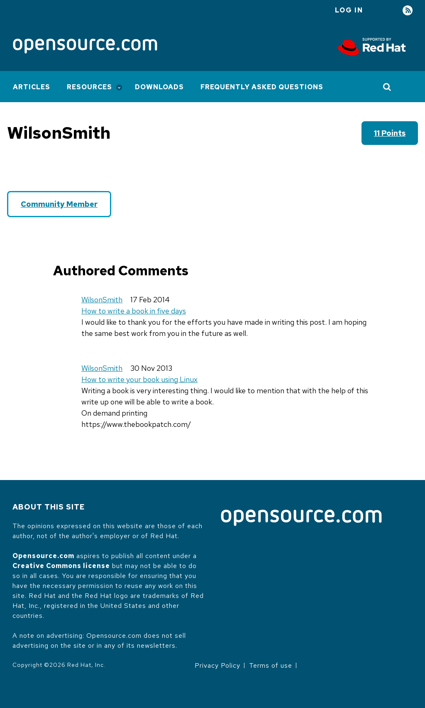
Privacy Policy (217, 665)
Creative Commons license (61, 565)
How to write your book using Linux (139, 379)
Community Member (59, 204)
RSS (408, 10)
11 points (389, 133)
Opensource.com (43, 555)
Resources (89, 87)
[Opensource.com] (85, 46)
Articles (31, 87)
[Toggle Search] (387, 87)
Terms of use (270, 665)
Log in (349, 10)
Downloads (159, 87)
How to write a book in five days (133, 311)
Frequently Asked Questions (261, 87)
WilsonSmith (101, 299)
